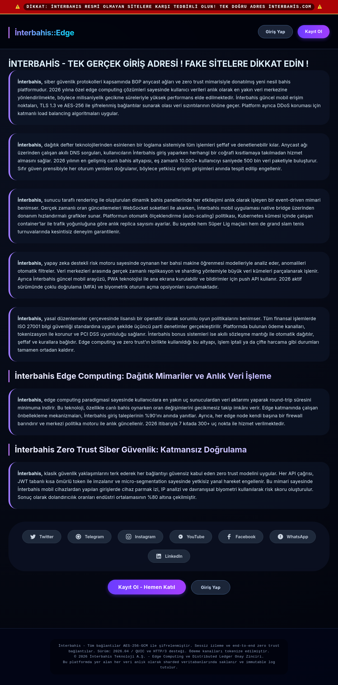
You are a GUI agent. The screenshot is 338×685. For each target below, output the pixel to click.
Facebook (241, 536)
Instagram (140, 536)
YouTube (190, 536)
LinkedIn (169, 556)
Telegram (89, 536)
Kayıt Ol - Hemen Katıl (146, 587)
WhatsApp (292, 536)
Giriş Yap (275, 31)
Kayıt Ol (313, 31)
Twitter (42, 536)
